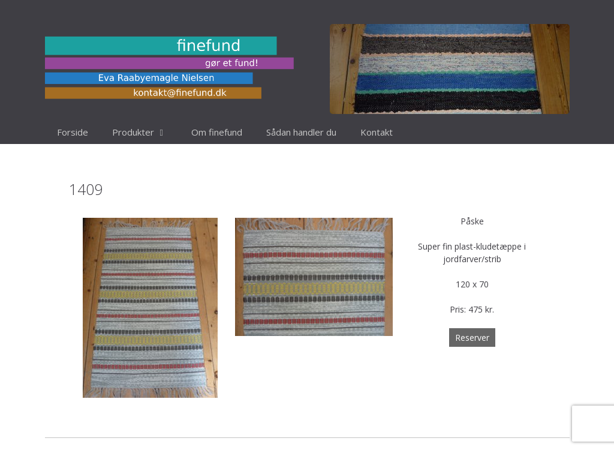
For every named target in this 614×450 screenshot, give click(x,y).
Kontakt (376, 132)
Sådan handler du (301, 132)
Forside (72, 132)
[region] (450, 69)
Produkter (145, 132)
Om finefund (216, 132)
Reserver (472, 337)
